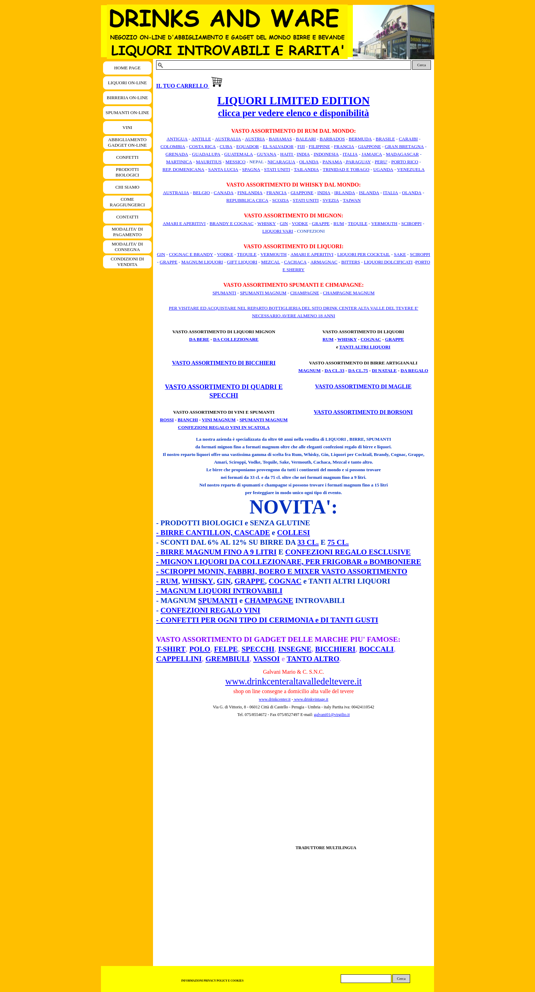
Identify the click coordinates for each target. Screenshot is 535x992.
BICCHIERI (335, 649)
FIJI (301, 146)
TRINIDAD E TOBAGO (346, 169)
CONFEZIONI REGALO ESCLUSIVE (347, 552)
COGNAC (370, 339)
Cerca (421, 65)
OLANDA (309, 161)
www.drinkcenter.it (275, 699)
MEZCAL (270, 262)
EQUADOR (247, 146)
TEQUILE (357, 223)
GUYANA (266, 154)
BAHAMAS (280, 138)
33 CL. (308, 542)
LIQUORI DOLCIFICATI (388, 262)
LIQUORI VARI (277, 231)
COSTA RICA (202, 146)
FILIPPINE (319, 146)
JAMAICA (372, 154)
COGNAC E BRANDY (191, 254)
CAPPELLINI (179, 659)
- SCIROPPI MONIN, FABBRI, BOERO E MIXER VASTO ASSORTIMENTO (281, 571)
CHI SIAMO (127, 187)
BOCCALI (376, 649)
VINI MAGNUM (219, 419)
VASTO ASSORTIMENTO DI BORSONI (363, 412)
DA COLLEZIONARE (235, 339)
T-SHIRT (171, 649)
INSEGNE (295, 649)
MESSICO (236, 161)
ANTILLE (201, 138)
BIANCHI (188, 419)
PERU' (381, 161)
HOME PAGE (127, 67)
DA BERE (199, 339)
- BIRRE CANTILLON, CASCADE (213, 532)
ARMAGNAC (324, 262)
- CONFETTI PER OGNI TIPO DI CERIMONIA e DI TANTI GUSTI (267, 620)
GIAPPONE (369, 146)
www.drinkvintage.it (311, 699)
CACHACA (295, 262)
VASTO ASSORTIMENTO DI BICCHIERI (224, 363)
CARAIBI (408, 138)
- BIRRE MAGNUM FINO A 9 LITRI (216, 552)
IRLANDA (344, 192)
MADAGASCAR (402, 154)
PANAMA (332, 161)
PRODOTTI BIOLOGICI (127, 172)
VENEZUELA (411, 169)
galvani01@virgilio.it (332, 714)
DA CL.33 (334, 370)
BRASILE (385, 138)
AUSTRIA (255, 138)
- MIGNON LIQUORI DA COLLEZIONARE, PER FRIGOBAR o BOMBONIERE (288, 562)
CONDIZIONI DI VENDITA (127, 261)
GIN (284, 223)
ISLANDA (369, 192)
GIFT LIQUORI (242, 262)
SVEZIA (331, 200)
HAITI (287, 154)
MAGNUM (309, 370)
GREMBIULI (227, 659)
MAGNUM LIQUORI (202, 262)
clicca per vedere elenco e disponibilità (293, 113)
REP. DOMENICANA (183, 169)
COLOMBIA (173, 146)
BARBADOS (332, 138)
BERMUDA (360, 138)
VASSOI (266, 659)
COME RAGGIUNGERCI (127, 202)
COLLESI (293, 532)
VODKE (300, 223)
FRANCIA (344, 146)
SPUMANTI (224, 292)
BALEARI (306, 138)
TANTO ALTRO (313, 659)
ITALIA (350, 154)
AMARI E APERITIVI (184, 223)
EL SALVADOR (278, 146)
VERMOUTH (384, 223)
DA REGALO (414, 370)
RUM (338, 223)
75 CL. (338, 542)
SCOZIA (280, 200)
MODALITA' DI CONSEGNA (127, 246)
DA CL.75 (358, 370)
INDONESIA (326, 154)
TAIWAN (352, 200)
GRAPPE (321, 223)
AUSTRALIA (228, 138)
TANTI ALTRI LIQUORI (364, 347)
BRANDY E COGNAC (232, 223)
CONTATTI (127, 216)
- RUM (167, 581)
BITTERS (350, 262)
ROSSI (167, 419)
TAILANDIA (306, 169)
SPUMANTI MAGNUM (263, 292)
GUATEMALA (238, 154)
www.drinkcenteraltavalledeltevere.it (293, 681)
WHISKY (266, 223)
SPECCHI (257, 649)
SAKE (400, 254)
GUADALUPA (206, 154)
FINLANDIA (250, 192)
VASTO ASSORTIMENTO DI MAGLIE (363, 386)
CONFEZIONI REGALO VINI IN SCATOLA (224, 427)
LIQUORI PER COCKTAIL (363, 254)
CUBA (226, 146)
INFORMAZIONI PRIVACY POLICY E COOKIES (212, 980)
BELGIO (201, 192)
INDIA (303, 154)
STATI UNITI (277, 169)
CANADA (223, 192)
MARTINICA (179, 161)
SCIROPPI (411, 223)
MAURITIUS (209, 161)
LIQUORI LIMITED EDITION (293, 100)
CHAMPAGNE (304, 292)
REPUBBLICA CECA (247, 200)
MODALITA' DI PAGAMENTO (127, 231)
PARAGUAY (358, 161)
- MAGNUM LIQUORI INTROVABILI (219, 591)
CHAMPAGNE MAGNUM (349, 292)
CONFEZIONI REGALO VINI (210, 610)
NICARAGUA (281, 161)
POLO (199, 649)
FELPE (226, 649)
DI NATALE (384, 370)
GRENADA (176, 154)
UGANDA (383, 169)
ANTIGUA (177, 138)
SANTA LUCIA (223, 169)
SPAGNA (251, 169)
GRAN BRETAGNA (404, 146)
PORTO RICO (404, 161)
